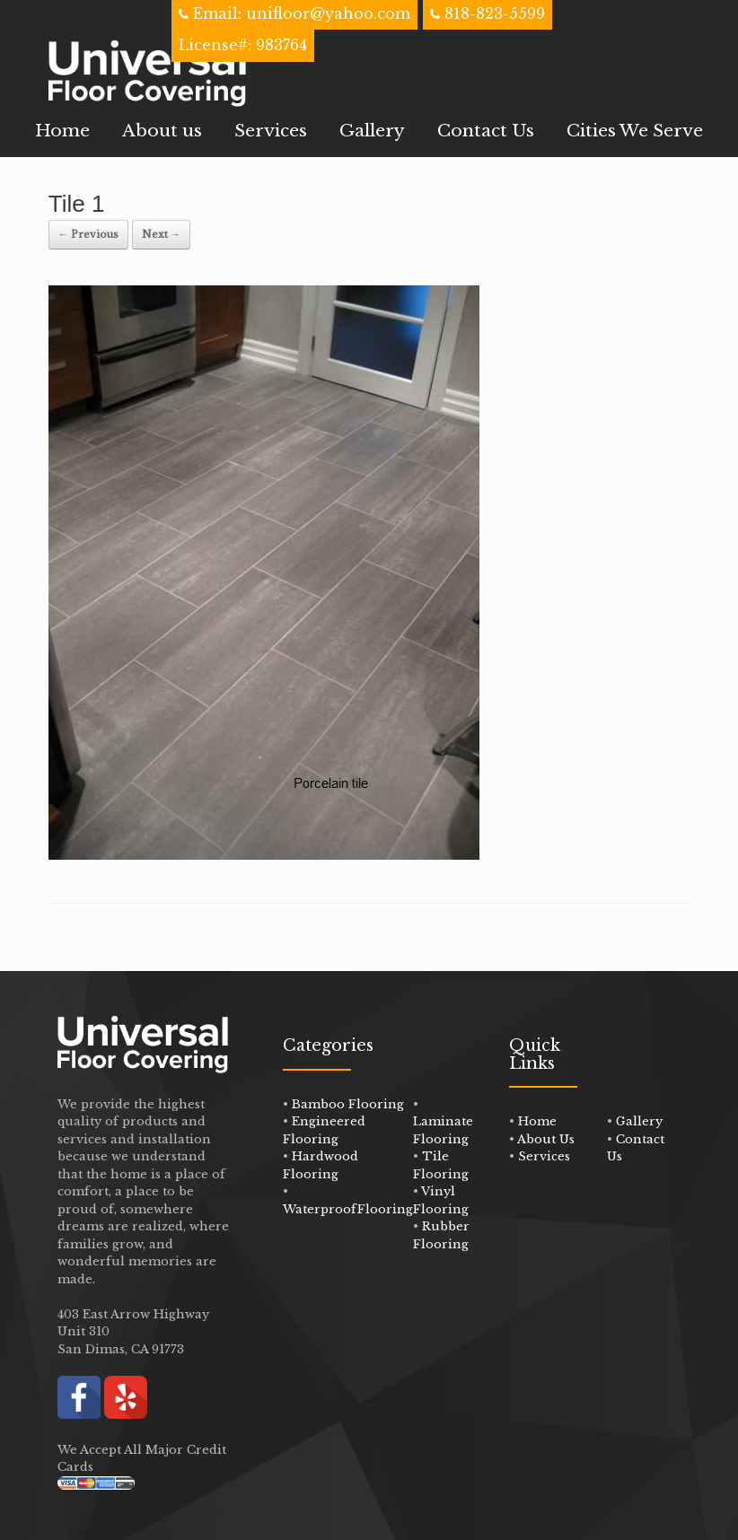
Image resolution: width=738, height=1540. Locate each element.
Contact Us (485, 130)
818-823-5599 (494, 13)
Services (270, 130)
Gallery (372, 130)
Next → (161, 234)
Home (62, 130)
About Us (546, 1139)
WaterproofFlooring (348, 1209)
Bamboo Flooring (348, 1104)
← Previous (88, 234)
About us (162, 130)
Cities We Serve (635, 130)
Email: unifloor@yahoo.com (299, 13)
